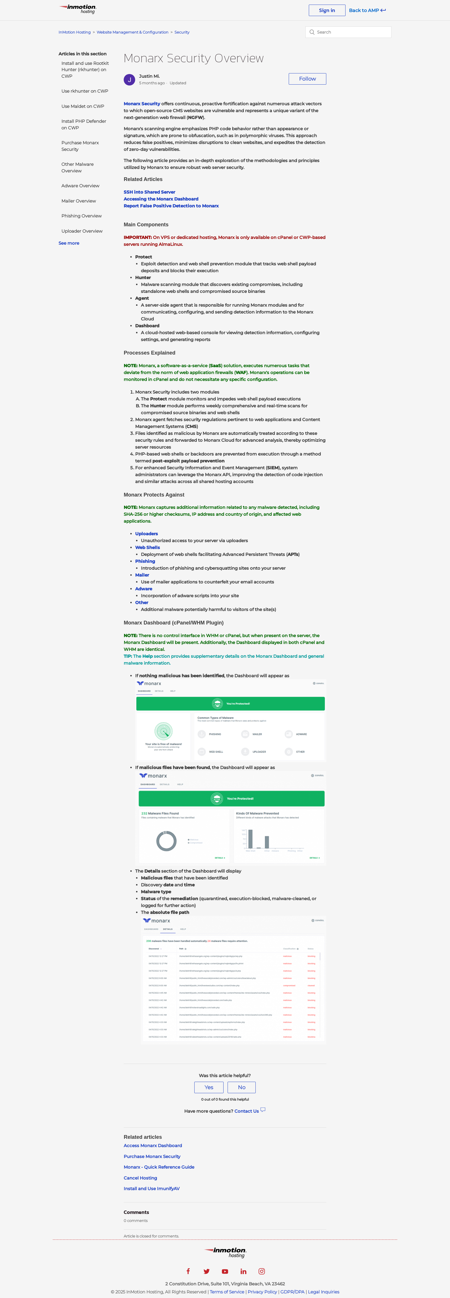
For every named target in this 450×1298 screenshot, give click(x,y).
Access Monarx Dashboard (153, 1145)
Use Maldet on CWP (82, 106)
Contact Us (250, 1111)
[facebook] (188, 1273)
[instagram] (262, 1273)
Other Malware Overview (77, 167)
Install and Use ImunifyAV (152, 1188)
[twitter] (206, 1273)
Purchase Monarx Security (80, 146)
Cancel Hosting (140, 1178)
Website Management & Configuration (132, 32)
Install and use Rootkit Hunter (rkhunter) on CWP (85, 70)
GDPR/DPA (292, 1292)
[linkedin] (243, 1273)
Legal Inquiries (323, 1292)
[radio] (209, 1087)
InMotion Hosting (75, 32)
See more (69, 243)
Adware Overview (80, 185)
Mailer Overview (78, 201)
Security (181, 32)
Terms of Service (227, 1292)
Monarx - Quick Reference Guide (159, 1167)
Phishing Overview (81, 216)
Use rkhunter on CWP (84, 91)
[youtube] (225, 1273)
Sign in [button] (327, 10)
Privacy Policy (262, 1292)
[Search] (348, 32)
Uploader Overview (81, 231)
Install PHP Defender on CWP (83, 124)
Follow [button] (307, 79)
